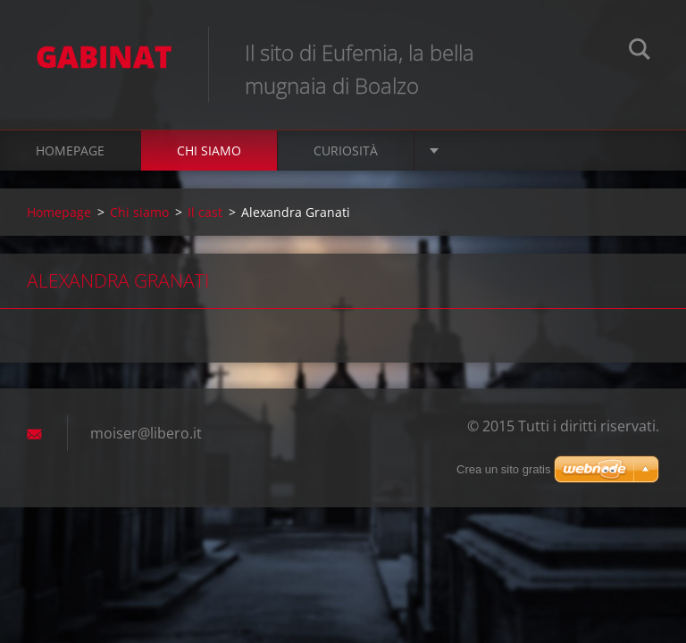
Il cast (205, 212)
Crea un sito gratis (503, 469)
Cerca (639, 52)
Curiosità (346, 150)
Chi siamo (209, 150)
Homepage (70, 150)
